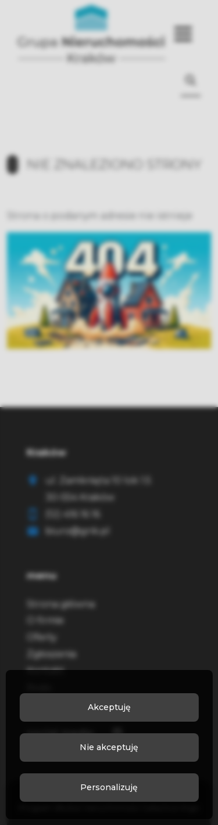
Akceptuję (109, 707)
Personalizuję (109, 787)
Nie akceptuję (109, 747)
